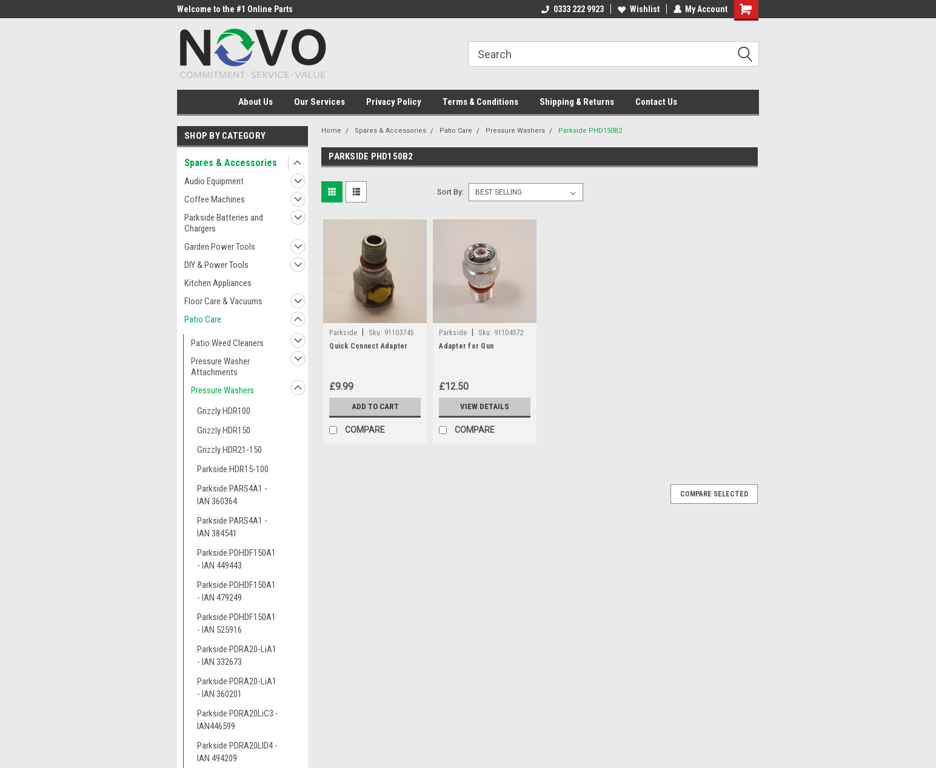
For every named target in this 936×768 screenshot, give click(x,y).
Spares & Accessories (230, 163)
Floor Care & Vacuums (223, 301)
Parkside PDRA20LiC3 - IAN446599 (237, 720)
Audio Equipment (214, 181)
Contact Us (656, 101)
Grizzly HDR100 (223, 411)
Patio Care (202, 319)
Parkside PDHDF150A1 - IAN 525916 (236, 623)
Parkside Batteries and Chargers (223, 223)
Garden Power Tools (219, 246)
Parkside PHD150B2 (590, 131)
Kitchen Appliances (218, 283)
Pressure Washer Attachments (220, 367)
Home (331, 131)
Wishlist (638, 9)
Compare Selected (714, 494)
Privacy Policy (393, 101)
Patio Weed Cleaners (227, 343)
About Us (255, 101)
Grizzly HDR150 (223, 430)
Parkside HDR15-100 (233, 469)
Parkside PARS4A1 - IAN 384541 (232, 527)
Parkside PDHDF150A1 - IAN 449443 (236, 559)
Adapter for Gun (466, 346)
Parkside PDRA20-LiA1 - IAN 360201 (236, 688)
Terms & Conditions (480, 101)
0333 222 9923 (572, 9)
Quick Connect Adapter (368, 346)
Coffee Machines (214, 199)
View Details (485, 407)
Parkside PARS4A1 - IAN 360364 (232, 495)
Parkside (343, 333)
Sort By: (450, 191)
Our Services (319, 101)
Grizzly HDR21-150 (229, 449)
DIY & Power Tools (216, 264)
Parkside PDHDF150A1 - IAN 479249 (236, 591)
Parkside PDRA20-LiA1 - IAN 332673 (236, 655)
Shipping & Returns (577, 101)
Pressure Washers (222, 390)
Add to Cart (375, 407)
